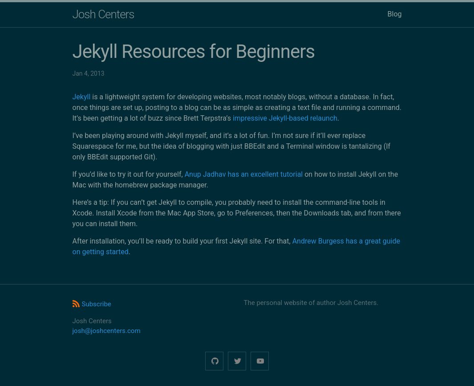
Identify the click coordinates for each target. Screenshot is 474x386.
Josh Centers (103, 14)
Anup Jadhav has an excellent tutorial (244, 174)
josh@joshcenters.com (107, 331)
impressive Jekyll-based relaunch (285, 118)
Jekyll (82, 97)
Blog (395, 14)
